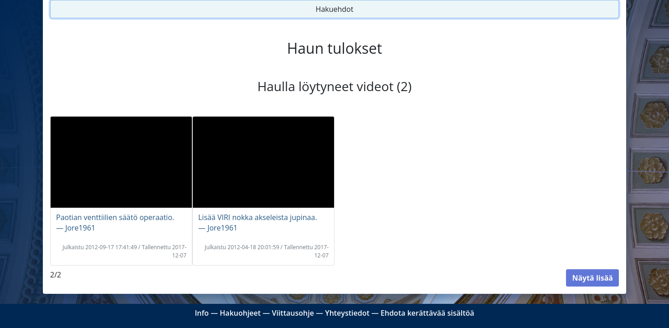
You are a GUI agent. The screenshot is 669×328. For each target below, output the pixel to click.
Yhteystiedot (347, 313)
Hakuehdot (335, 9)
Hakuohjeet (240, 313)
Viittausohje (293, 313)
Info (202, 313)
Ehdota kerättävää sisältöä (427, 313)
